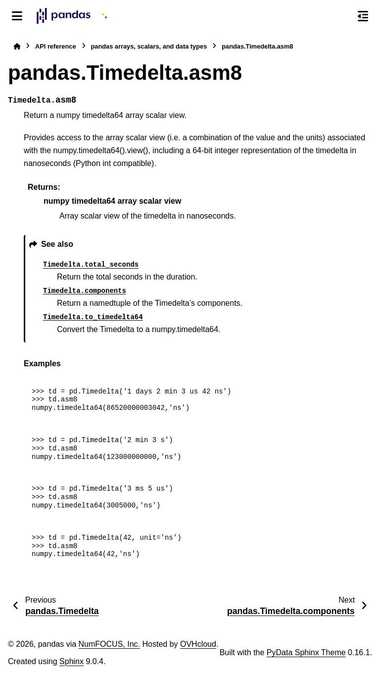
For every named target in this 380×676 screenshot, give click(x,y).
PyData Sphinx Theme (306, 652)
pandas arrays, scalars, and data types (149, 46)
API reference (55, 46)
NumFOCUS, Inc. (109, 644)
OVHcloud (198, 644)
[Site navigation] (17, 15)
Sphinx (71, 661)
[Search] (342, 16)
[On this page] (363, 15)
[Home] (16, 46)
